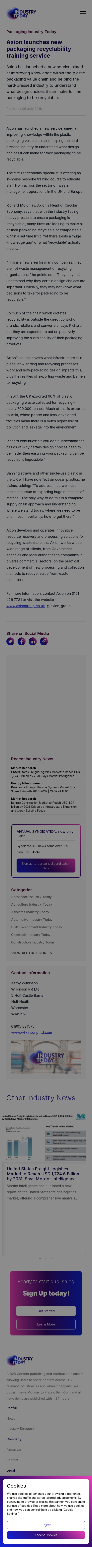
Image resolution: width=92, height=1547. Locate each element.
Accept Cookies (46, 1535)
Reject (46, 1525)
